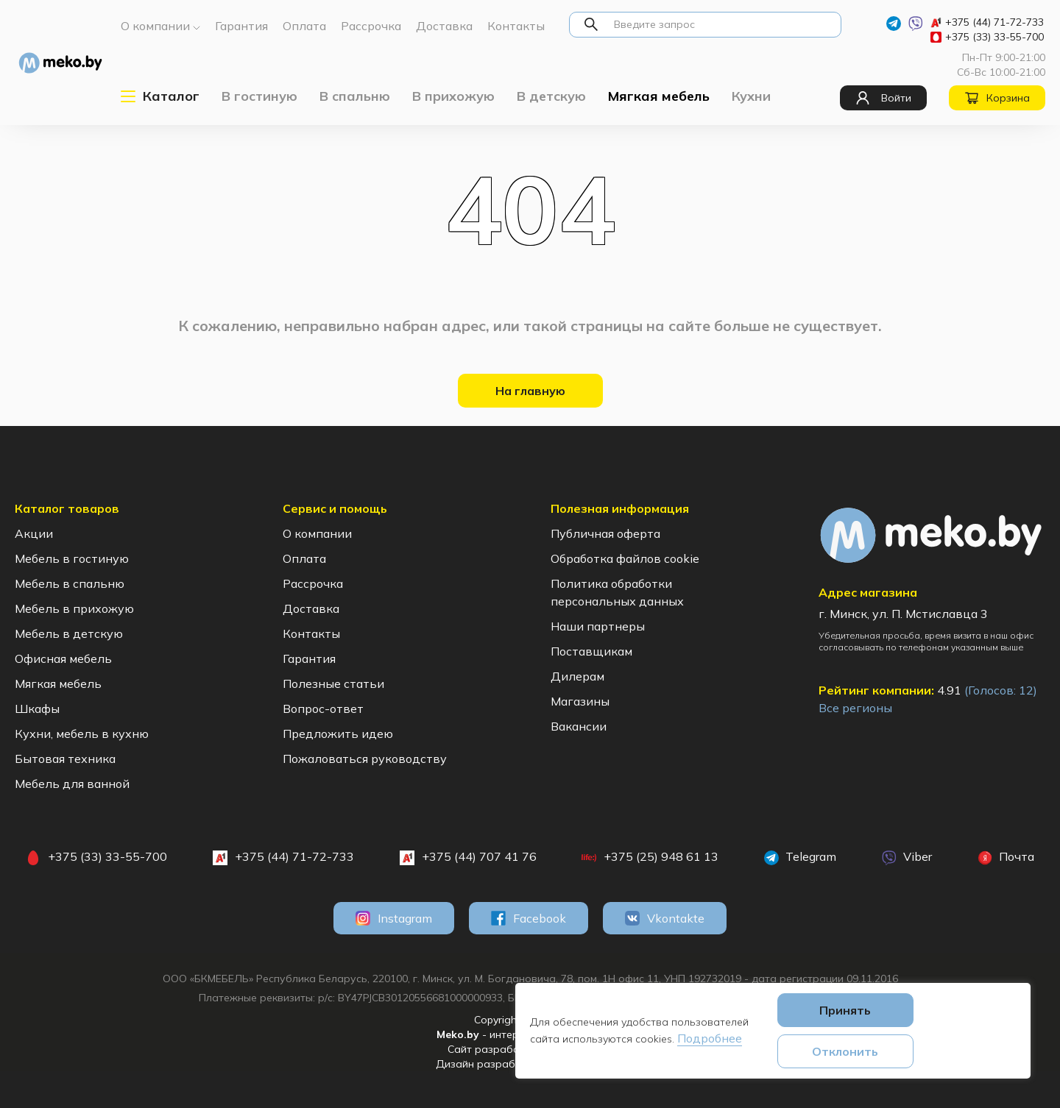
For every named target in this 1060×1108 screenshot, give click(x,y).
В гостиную (259, 96)
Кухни (751, 96)
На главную (530, 390)
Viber (907, 857)
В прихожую (453, 96)
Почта (1006, 857)
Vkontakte (664, 918)
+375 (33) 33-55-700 (987, 36)
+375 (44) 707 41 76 (468, 857)
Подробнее (709, 1038)
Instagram (394, 918)
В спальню (354, 96)
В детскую (551, 96)
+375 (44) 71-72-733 (987, 22)
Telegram (800, 857)
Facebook (528, 918)
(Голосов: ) (1000, 690)
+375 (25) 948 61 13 (650, 857)
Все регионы (855, 707)
